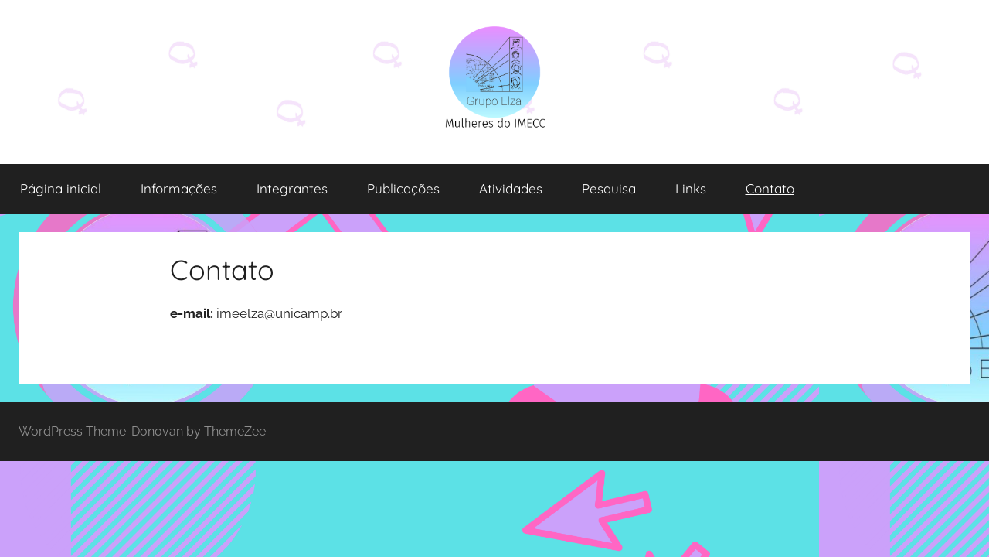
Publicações (403, 188)
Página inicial (60, 188)
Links (690, 188)
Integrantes (292, 188)
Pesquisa (609, 188)
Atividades (510, 188)
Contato (770, 188)
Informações (179, 188)
